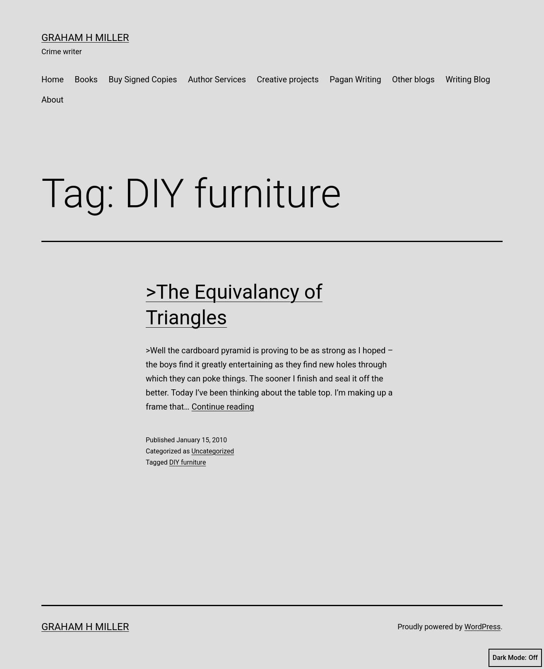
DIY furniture (187, 462)
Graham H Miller (85, 37)
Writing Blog (467, 79)
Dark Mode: (515, 658)
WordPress (483, 626)
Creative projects (288, 79)
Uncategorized (212, 451)
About (52, 100)
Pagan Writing (355, 79)
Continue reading (223, 407)
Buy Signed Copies (142, 79)
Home (52, 79)
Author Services (217, 79)
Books (86, 79)
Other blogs (413, 79)
